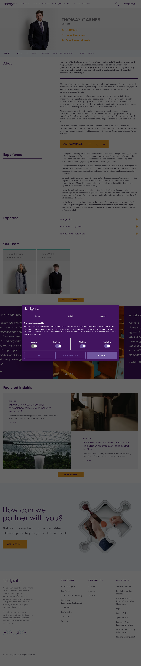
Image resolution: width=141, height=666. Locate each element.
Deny (39, 355)
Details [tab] (70, 316)
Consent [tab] (38, 316)
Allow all (102, 355)
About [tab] (103, 316)
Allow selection (70, 355)
